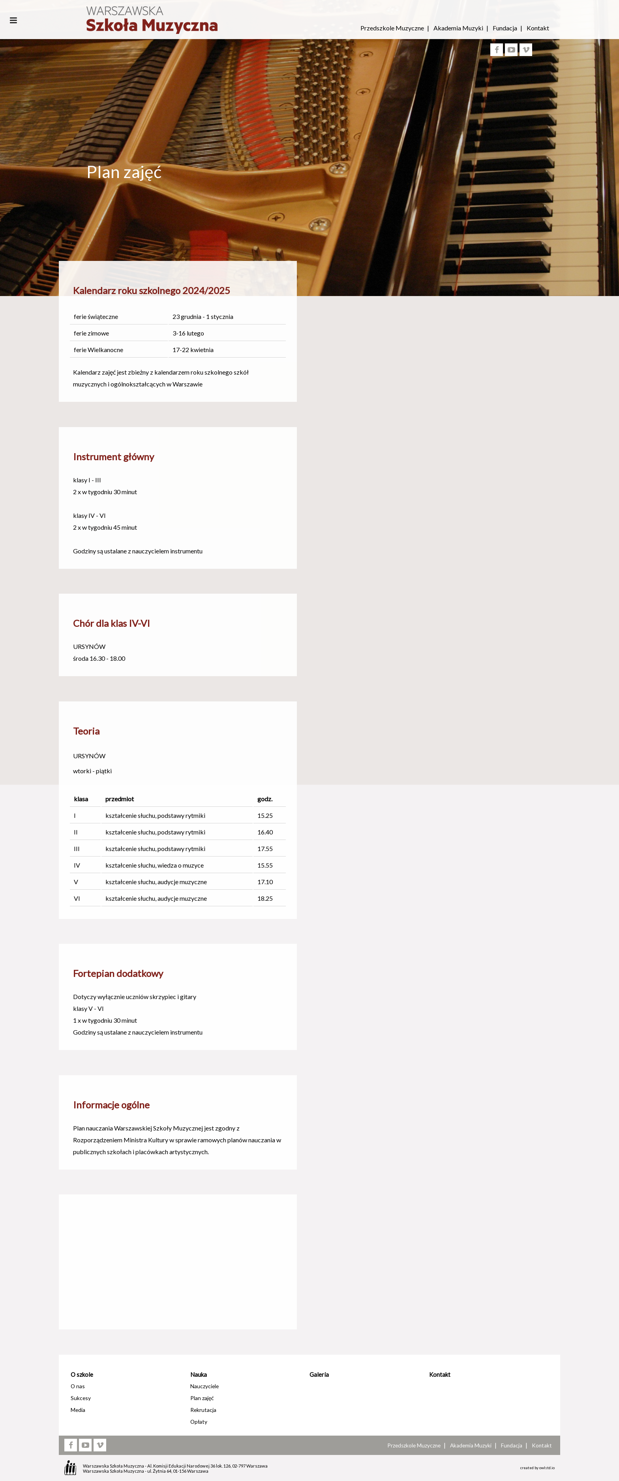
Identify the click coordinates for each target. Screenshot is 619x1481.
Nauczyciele (204, 1386)
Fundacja (505, 28)
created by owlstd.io (537, 1468)
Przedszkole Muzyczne (392, 28)
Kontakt (538, 28)
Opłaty (198, 1421)
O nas (78, 1386)
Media (78, 1409)
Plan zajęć (202, 1398)
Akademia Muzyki (458, 28)
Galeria (319, 1374)
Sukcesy (81, 1398)
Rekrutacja (203, 1409)
